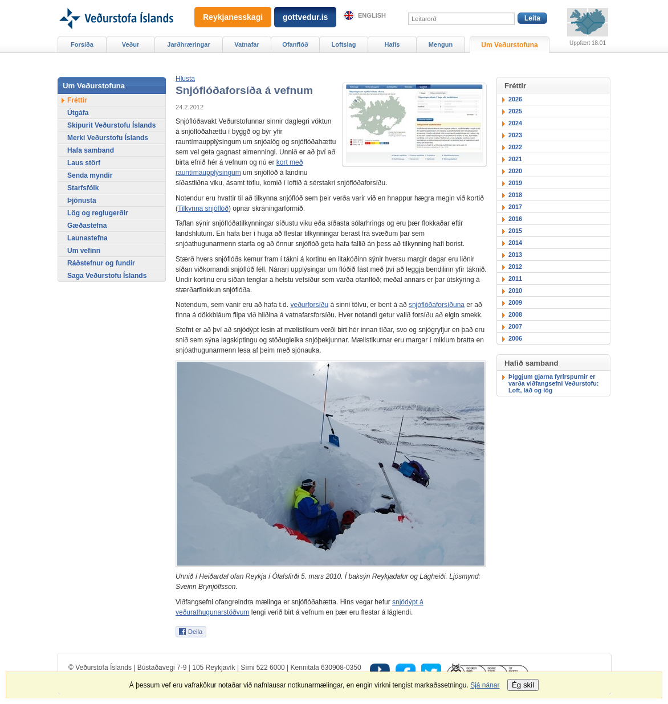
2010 (515, 290)
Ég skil (523, 685)
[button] (185, 79)
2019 (515, 182)
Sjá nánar (484, 685)
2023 (515, 135)
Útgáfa (77, 113)
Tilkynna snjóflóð (203, 208)
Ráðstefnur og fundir (101, 263)
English (372, 15)
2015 (515, 230)
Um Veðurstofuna (509, 45)
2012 (515, 266)
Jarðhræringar (188, 44)
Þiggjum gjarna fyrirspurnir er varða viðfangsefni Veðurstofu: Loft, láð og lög (553, 383)
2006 (515, 338)
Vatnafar (246, 44)
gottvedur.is (305, 17)
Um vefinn (83, 251)
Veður (131, 44)
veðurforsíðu (309, 305)
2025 (515, 111)
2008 (515, 314)
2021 (515, 158)
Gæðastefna (87, 226)
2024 (515, 123)
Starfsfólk (83, 188)
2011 (515, 278)
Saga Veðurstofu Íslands (106, 276)
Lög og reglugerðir (97, 213)
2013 (515, 254)
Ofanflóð (295, 44)
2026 (515, 99)
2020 (515, 170)
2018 (515, 194)
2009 (515, 302)
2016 (515, 218)
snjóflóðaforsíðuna (437, 305)
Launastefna (87, 238)
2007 (515, 326)
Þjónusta (81, 200)
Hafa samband (90, 150)
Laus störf (83, 163)
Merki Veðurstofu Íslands (107, 138)
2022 (515, 147)
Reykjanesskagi (233, 17)
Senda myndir (89, 175)
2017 (515, 206)
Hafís (392, 44)
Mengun (441, 44)
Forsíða (82, 44)
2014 (515, 242)
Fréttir (77, 100)
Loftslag (344, 44)
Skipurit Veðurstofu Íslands (111, 125)
